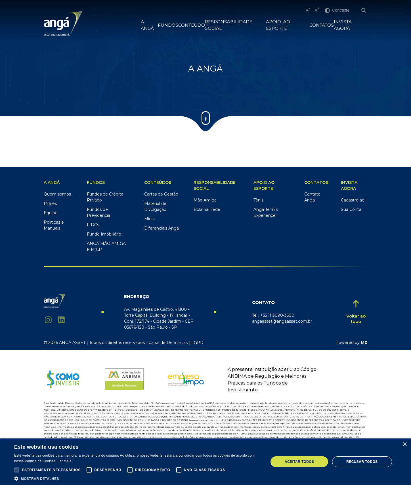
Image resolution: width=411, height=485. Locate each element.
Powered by (351, 342)
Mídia (149, 218)
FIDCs (93, 224)
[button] (16, 470)
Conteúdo (189, 25)
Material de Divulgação (155, 206)
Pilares (50, 203)
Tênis (258, 200)
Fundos (96, 182)
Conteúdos (157, 182)
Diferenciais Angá (161, 228)
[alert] (205, 461)
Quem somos (57, 194)
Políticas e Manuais (54, 225)
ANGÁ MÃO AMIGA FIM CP (106, 246)
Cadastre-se (352, 200)
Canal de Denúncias (168, 342)
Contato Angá (312, 197)
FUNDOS (167, 25)
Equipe (51, 212)
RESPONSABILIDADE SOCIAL (233, 25)
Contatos (321, 25)
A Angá (149, 25)
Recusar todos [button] (362, 462)
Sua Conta (351, 209)
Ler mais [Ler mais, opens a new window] (64, 461)
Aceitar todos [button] (299, 462)
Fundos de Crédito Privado (105, 197)
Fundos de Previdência (98, 212)
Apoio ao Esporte (287, 25)
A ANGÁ (52, 182)
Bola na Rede (207, 209)
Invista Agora (350, 25)
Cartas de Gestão (161, 194)
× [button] (404, 444)
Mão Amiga (205, 200)
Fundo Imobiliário (104, 234)
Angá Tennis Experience (265, 212)
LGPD (197, 342)
